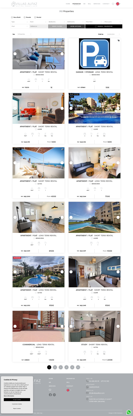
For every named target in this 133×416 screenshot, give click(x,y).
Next (62, 53)
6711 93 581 (105, 381)
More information (9, 395)
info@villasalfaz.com (96, 393)
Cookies (33, 413)
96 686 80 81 (94, 381)
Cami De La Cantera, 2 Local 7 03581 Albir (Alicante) (100, 400)
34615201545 (94, 387)
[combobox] (19, 22)
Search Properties (104, 26)
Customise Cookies (17, 403)
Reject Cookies (17, 408)
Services (97, 4)
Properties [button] (77, 4)
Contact (106, 4)
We (84, 4)
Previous (15, 53)
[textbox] (19, 22)
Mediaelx (119, 413)
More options (75, 26)
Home (68, 4)
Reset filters (57, 26)
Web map (39, 413)
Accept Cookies (17, 399)
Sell (89, 4)
